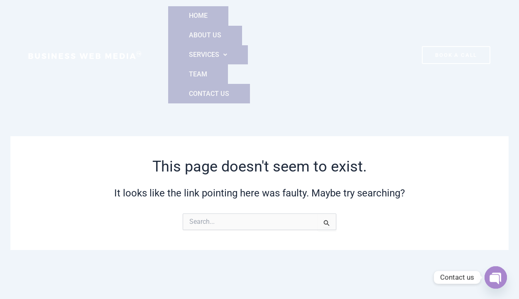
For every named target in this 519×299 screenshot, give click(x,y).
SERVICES (279, 16)
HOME (183, 16)
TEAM (324, 16)
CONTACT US (370, 16)
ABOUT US (226, 16)
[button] (278, 15)
